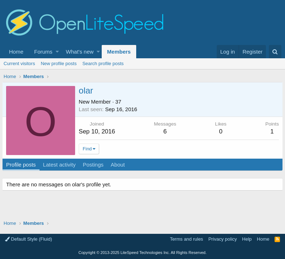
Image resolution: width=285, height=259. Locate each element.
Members (119, 52)
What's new (79, 52)
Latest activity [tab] (61, 165)
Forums (43, 52)
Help (247, 239)
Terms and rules (186, 239)
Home (16, 52)
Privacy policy (222, 239)
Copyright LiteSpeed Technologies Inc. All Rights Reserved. (142, 252)
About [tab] (119, 165)
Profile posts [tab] (22, 165)
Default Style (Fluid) (28, 239)
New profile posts (59, 63)
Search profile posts (103, 63)
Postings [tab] (94, 165)
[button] (57, 51)
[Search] (275, 51)
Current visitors (19, 63)
